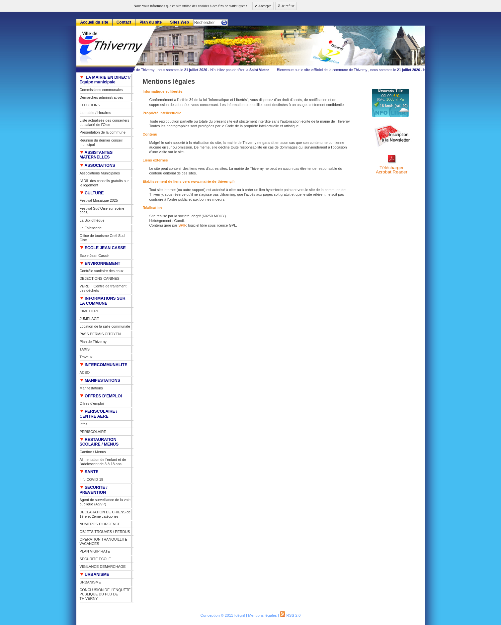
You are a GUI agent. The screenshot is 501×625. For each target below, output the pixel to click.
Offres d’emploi (92, 403)
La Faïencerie (91, 228)
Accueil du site (94, 22)
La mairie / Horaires (95, 113)
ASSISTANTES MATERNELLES (96, 155)
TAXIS (85, 349)
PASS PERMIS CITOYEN (100, 334)
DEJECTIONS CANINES (100, 278)
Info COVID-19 (91, 479)
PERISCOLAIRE (93, 432)
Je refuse (287, 6)
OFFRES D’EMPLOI (101, 396)
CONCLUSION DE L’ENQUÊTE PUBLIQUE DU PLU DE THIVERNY (105, 594)
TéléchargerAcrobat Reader (391, 170)
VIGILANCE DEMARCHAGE (103, 567)
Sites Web (179, 22)
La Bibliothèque (92, 220)
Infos (84, 424)
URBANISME (95, 574)
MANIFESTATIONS (100, 380)
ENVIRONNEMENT (100, 263)
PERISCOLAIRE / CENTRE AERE (99, 414)
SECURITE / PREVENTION (94, 490)
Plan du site (150, 22)
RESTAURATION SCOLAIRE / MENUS (99, 442)
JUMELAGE (89, 319)
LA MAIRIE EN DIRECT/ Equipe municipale (105, 80)
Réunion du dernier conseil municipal (101, 142)
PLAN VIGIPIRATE (95, 551)
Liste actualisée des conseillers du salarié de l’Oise (104, 122)
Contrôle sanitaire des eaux (102, 271)
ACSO (85, 372)
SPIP (182, 225)
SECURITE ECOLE (95, 559)
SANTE (89, 471)
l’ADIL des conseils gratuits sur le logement (104, 183)
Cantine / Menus (93, 452)
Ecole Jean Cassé (94, 256)
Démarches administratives (101, 97)
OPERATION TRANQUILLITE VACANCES (103, 541)
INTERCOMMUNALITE (103, 365)
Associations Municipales (100, 173)
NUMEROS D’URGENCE (100, 524)
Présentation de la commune (102, 132)
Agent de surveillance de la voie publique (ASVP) (105, 502)
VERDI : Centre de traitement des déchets (103, 288)
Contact (124, 22)
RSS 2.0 (290, 615)
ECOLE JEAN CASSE (103, 248)
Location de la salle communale (105, 326)
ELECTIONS (90, 105)
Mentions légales (262, 615)
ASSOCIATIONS (97, 165)
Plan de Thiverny (93, 342)
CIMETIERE (89, 311)
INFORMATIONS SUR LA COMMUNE (102, 301)
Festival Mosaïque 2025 (99, 200)
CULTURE (92, 193)
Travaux (86, 357)
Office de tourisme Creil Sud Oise (102, 238)
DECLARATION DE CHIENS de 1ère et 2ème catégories (105, 514)
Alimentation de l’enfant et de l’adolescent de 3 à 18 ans (103, 462)
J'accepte (265, 6)
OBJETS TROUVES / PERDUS (105, 532)
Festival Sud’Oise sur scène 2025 (102, 210)
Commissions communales (101, 90)
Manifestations (91, 388)
